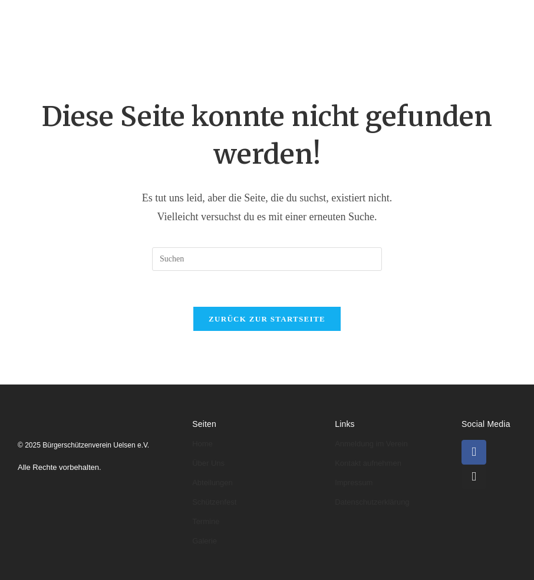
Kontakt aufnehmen (368, 463)
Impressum (354, 482)
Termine (144, 50)
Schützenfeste (427, 16)
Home (133, 16)
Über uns (187, 16)
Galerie (198, 50)
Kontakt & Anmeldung (284, 50)
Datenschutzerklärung (372, 502)
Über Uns (208, 463)
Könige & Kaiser (340, 16)
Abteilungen (257, 16)
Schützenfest (214, 502)
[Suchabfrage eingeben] (267, 259)
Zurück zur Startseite (267, 318)
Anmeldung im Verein (371, 443)
